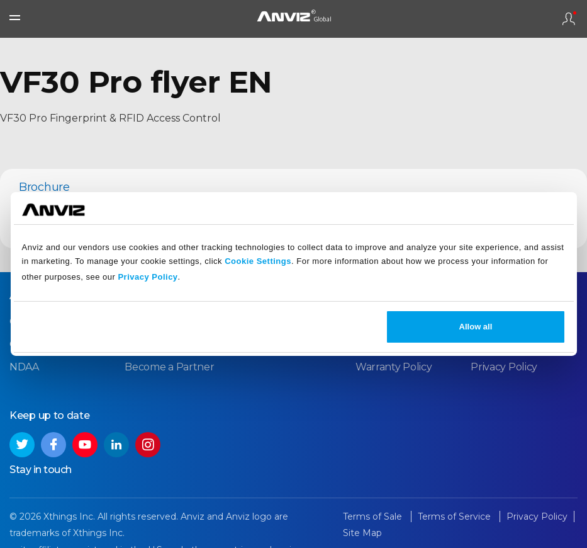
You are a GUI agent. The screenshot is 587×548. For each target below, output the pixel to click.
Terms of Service (455, 516)
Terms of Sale (374, 516)
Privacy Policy (147, 277)
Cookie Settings (258, 261)
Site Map (362, 533)
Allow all (476, 326)
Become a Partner (169, 367)
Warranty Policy (393, 367)
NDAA (24, 367)
